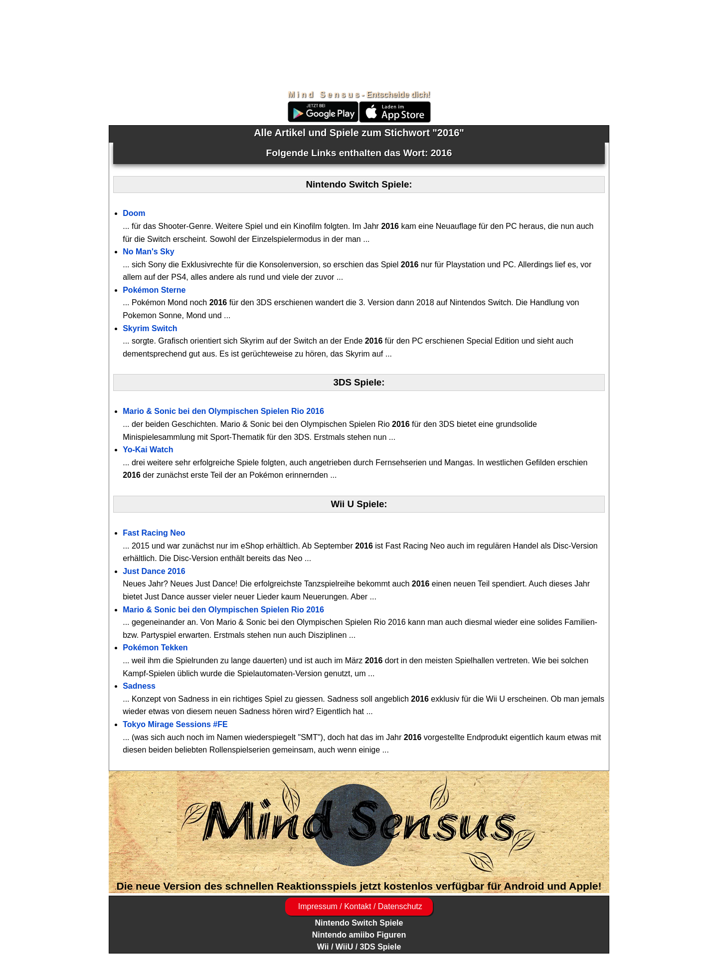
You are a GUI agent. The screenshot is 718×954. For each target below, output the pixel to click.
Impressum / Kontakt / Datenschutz (359, 906)
